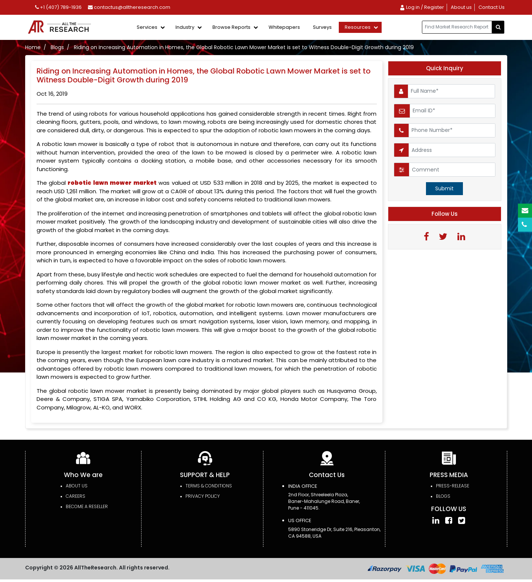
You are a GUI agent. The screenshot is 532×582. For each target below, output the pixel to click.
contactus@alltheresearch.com (129, 7)
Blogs (57, 47)
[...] (457, 27)
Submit (444, 188)
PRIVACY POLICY (202, 496)
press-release (452, 486)
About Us (77, 486)
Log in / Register (421, 7)
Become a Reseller (87, 506)
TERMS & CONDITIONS (208, 486)
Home (33, 47)
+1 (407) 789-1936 (58, 7)
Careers (75, 496)
